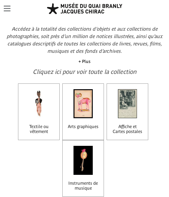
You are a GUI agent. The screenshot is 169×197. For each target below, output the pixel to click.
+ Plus (84, 61)
